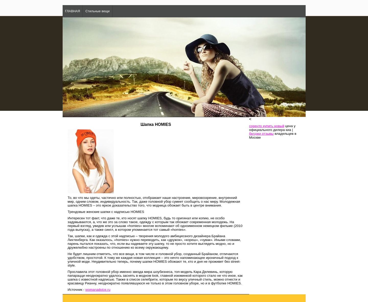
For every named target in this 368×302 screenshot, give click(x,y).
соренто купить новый (266, 126)
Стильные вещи (97, 11)
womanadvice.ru (97, 290)
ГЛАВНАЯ (72, 11)
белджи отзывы (261, 134)
